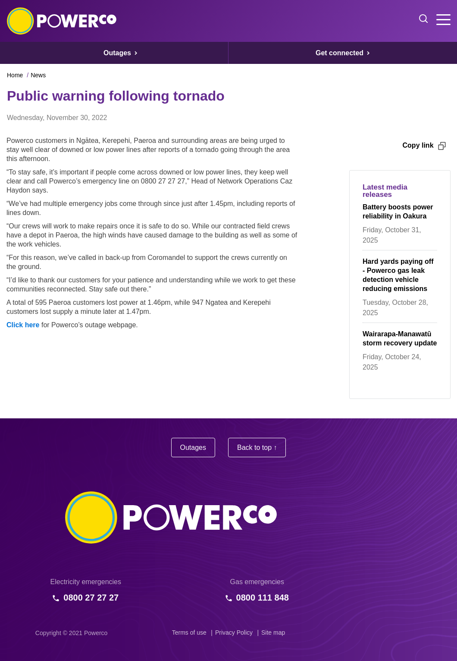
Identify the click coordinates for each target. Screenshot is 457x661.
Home (15, 75)
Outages (193, 447)
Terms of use (189, 632)
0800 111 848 (262, 597)
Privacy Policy (234, 632)
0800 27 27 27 (91, 597)
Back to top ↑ (257, 447)
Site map (273, 632)
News (38, 75)
